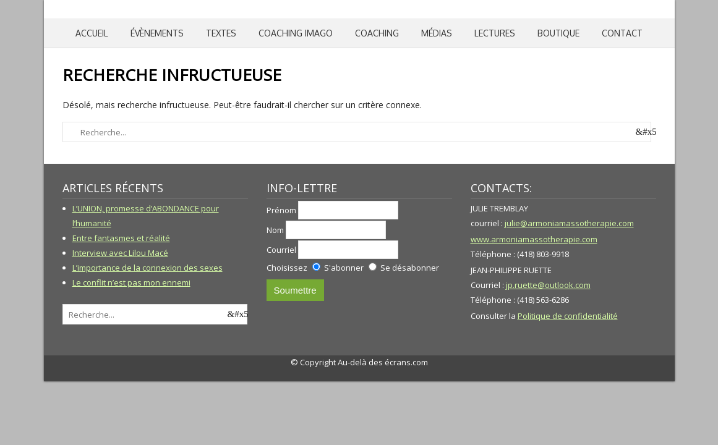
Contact (622, 33)
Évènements (157, 33)
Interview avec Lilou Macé (120, 252)
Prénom (281, 210)
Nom (275, 229)
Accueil (91, 33)
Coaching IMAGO (296, 33)
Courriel (281, 249)
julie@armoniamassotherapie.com (569, 223)
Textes (221, 33)
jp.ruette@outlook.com (548, 284)
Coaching (377, 33)
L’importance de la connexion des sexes (147, 267)
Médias (436, 33)
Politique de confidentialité (568, 315)
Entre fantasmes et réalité (121, 238)
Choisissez (287, 267)
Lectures (494, 33)
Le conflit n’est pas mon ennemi (131, 282)
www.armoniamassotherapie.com (534, 239)
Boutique (558, 33)
